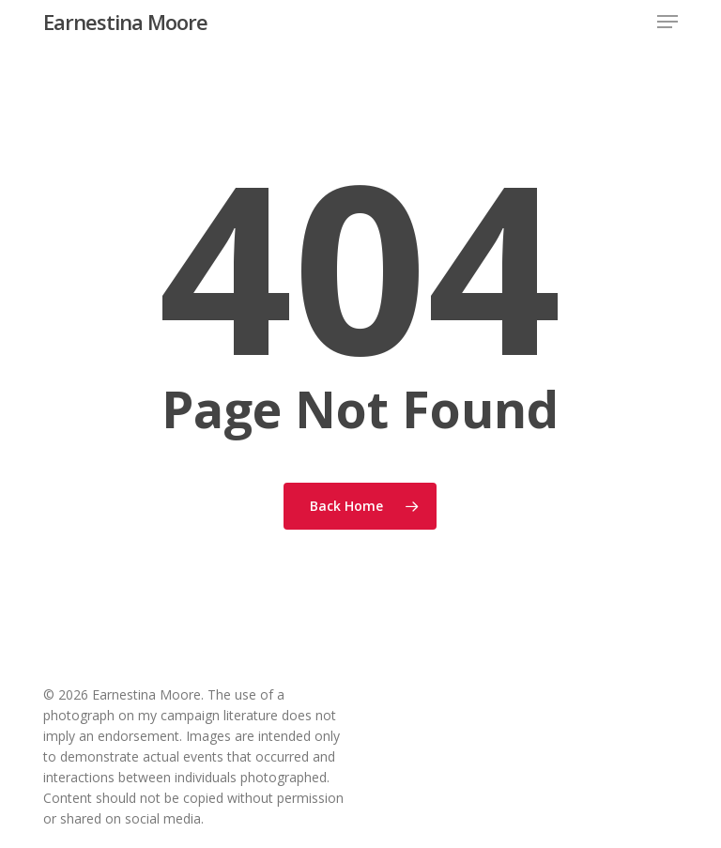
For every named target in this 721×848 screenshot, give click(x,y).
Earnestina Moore (125, 21)
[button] (667, 21)
